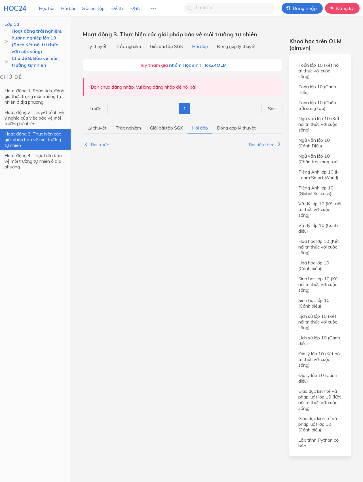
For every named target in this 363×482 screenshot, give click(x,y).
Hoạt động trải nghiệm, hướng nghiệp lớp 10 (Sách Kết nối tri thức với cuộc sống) (37, 41)
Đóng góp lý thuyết (236, 46)
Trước (92, 108)
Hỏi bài (68, 8)
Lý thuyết (97, 46)
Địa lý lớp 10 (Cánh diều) (317, 378)
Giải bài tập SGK (166, 46)
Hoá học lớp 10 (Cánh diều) (313, 265)
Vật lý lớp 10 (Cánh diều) (318, 228)
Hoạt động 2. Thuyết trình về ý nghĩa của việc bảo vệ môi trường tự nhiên (34, 117)
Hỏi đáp (200, 46)
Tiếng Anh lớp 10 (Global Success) (316, 190)
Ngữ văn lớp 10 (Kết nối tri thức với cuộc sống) (318, 124)
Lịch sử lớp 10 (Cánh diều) (319, 340)
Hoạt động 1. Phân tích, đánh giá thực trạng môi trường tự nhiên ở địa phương (34, 96)
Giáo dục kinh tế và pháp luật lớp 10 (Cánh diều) (317, 424)
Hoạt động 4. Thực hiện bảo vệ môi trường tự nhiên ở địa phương (33, 161)
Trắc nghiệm (128, 46)
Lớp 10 (12, 24)
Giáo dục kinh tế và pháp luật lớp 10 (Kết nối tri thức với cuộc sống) (319, 399)
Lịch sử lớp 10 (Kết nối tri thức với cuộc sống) (317, 321)
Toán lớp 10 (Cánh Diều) (317, 89)
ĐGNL (136, 8)
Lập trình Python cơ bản (318, 442)
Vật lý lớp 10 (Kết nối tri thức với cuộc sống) (319, 209)
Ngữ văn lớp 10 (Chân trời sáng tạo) (318, 158)
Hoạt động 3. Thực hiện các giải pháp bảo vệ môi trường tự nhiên (33, 139)
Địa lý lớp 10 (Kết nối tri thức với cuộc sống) (319, 359)
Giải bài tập (93, 8)
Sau (275, 108)
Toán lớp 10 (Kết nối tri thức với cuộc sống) (318, 70)
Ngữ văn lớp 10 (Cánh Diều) (314, 143)
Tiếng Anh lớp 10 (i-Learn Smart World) (318, 174)
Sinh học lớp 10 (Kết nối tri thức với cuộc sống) (318, 284)
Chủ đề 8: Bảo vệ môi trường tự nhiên (34, 61)
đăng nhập (164, 87)
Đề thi (117, 8)
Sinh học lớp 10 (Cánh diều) (314, 303)
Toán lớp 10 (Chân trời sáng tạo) (317, 105)
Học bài (46, 8)
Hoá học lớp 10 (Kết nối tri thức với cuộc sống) (318, 246)
